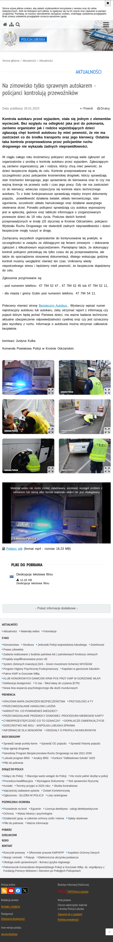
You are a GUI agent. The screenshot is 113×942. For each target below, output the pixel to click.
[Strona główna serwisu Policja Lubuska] (5, 24)
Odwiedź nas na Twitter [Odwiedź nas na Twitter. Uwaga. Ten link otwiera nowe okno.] (25, 891)
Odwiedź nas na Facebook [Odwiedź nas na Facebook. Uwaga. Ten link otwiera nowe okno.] (18, 891)
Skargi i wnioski (12, 857)
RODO (5, 840)
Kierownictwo (11, 644)
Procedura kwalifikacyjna (18, 781)
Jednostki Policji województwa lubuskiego (62, 644)
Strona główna (11, 60)
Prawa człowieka (13, 649)
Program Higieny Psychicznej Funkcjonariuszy (30, 668)
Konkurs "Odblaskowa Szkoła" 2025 (73, 758)
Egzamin (36, 808)
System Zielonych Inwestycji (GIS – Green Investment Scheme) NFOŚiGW (47, 664)
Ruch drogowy (11, 737)
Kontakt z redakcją (10, 906)
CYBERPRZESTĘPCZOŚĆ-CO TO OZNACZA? (31, 720)
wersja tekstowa (9, 934)
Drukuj (103, 108)
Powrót (86, 108)
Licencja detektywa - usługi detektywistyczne (71, 808)
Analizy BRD (41, 758)
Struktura (28, 644)
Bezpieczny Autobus (53, 305)
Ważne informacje (37, 823)
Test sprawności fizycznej (83, 781)
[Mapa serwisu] (11, 24)
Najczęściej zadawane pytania (21, 790)
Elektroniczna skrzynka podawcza (58, 857)
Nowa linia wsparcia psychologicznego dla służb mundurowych (40, 688)
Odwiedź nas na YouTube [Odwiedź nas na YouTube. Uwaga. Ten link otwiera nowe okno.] (11, 891)
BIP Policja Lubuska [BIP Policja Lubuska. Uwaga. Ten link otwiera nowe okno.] (78, 891)
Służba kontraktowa (65, 785)
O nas (5, 638)
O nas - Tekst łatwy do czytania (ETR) (57, 683)
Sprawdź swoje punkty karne (20, 743)
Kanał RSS (4, 891)
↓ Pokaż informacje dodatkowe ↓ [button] (56, 608)
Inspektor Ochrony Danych (84, 852)
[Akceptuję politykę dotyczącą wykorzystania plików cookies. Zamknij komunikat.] (108, 3)
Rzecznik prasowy (14, 852)
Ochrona (8, 813)
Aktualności (29, 60)
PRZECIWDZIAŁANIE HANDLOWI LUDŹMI (29, 706)
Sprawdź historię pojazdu (85, 743)
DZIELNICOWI (9, 835)
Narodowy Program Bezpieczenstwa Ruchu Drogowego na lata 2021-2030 (47, 753)
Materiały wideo (30, 631)
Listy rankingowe (57, 795)
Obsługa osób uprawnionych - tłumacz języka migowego (36, 862)
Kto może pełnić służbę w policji (89, 776)
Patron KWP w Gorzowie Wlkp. (21, 673)
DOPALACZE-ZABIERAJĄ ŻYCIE (84, 720)
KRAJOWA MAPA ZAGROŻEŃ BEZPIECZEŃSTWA (34, 701)
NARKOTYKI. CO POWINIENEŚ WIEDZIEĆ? (30, 710)
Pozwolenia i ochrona (16, 802)
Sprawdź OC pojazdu (54, 743)
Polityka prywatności (68, 919)
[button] (106, 25)
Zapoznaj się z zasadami (70, 914)
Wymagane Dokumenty (50, 781)
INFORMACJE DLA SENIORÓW (22, 730)
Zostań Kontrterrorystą (56, 790)
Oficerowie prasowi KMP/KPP (46, 852)
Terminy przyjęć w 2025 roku (33, 785)
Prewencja (8, 695)
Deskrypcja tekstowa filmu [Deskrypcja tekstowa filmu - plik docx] (34, 574)
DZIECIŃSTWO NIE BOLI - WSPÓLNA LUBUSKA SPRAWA (39, 725)
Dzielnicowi (97, 644)
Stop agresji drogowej (16, 748)
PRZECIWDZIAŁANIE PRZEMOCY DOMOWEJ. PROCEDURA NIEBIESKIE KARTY (53, 715)
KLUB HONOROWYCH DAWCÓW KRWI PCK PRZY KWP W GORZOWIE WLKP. (52, 678)
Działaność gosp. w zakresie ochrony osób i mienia (33, 818)
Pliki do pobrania (13, 762)
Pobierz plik (14, 548)
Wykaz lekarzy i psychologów (34, 813)
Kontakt (7, 785)
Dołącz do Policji (12, 769)
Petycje (30, 857)
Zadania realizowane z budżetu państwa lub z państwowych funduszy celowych (50, 654)
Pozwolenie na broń (15, 808)
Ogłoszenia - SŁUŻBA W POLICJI (23, 795)
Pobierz (7, 830)
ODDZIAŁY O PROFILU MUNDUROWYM (71, 730)
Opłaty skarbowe (78, 818)
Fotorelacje (49, 631)
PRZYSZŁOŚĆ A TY (81, 701)
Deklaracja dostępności (17, 683)
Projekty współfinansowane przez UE (25, 659)
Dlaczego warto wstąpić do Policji (46, 776)
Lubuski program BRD (16, 758)
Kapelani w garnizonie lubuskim (81, 668)
